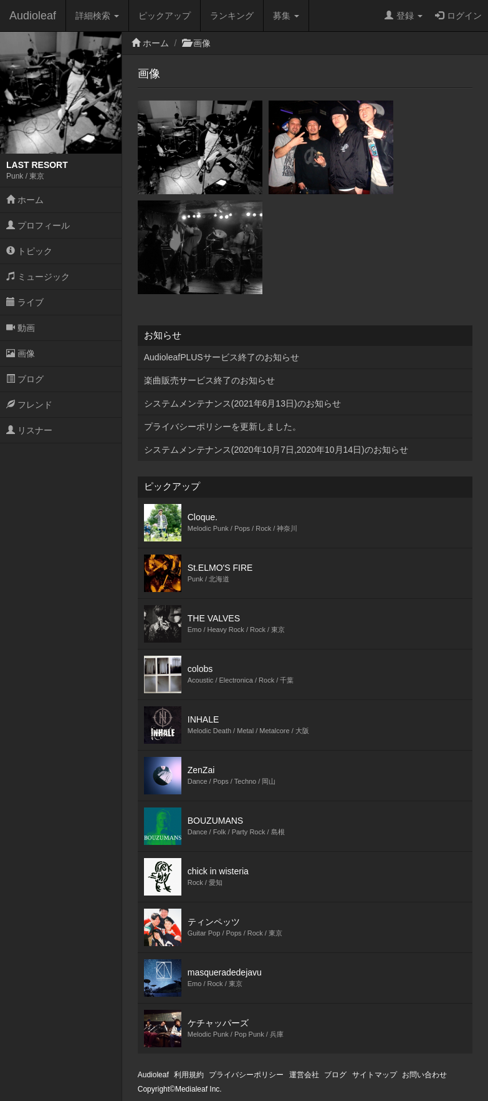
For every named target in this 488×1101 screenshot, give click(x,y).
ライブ (25, 302)
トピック (29, 251)
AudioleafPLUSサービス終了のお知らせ (221, 357)
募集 (286, 16)
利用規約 (189, 1074)
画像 (20, 353)
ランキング (232, 16)
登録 (404, 16)
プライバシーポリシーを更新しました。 (222, 427)
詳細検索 (97, 16)
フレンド (29, 405)
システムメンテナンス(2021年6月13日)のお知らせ (242, 403)
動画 (20, 328)
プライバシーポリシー (246, 1074)
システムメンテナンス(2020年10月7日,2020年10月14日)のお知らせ (276, 450)
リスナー (29, 430)
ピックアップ (164, 16)
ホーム (25, 200)
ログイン (458, 16)
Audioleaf (32, 15)
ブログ (25, 379)
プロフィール (38, 225)
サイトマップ (374, 1074)
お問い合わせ (424, 1074)
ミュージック (38, 277)
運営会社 (304, 1074)
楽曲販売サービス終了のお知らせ (209, 380)
